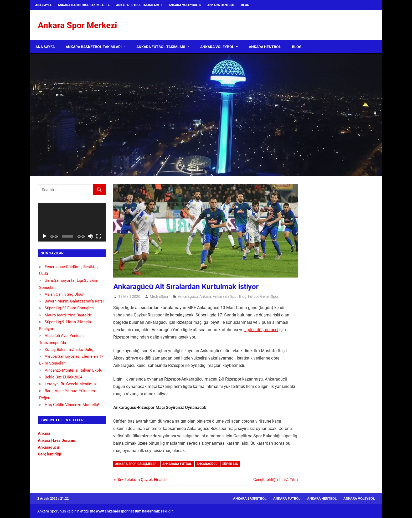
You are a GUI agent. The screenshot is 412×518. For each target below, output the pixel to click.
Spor (275, 296)
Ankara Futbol (286, 498)
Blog (245, 5)
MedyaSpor (159, 296)
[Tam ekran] (98, 236)
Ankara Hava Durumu (56, 440)
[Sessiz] (90, 236)
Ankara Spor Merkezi (77, 25)
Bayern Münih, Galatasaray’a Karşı (74, 301)
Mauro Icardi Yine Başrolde (68, 315)
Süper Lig (230, 464)
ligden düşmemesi (261, 329)
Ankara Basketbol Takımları (82, 5)
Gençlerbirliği (49, 454)
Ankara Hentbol (221, 5)
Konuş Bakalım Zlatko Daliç (69, 349)
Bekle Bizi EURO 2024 (63, 377)
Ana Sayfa (43, 5)
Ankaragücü (188, 296)
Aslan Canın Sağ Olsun (64, 294)
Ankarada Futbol (177, 464)
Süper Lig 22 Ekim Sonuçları (69, 308)
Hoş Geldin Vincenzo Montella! (72, 404)
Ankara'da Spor (225, 296)
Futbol (253, 296)
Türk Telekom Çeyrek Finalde (141, 479)
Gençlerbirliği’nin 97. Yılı (274, 479)
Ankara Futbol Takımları (137, 5)
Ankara (205, 296)
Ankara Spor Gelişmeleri (136, 464)
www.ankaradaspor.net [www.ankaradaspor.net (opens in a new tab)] (115, 511)
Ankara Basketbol (249, 498)
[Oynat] (44, 236)
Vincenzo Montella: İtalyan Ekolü (73, 370)
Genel (264, 296)
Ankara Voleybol (183, 5)
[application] (72, 222)
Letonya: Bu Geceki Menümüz (70, 384)
